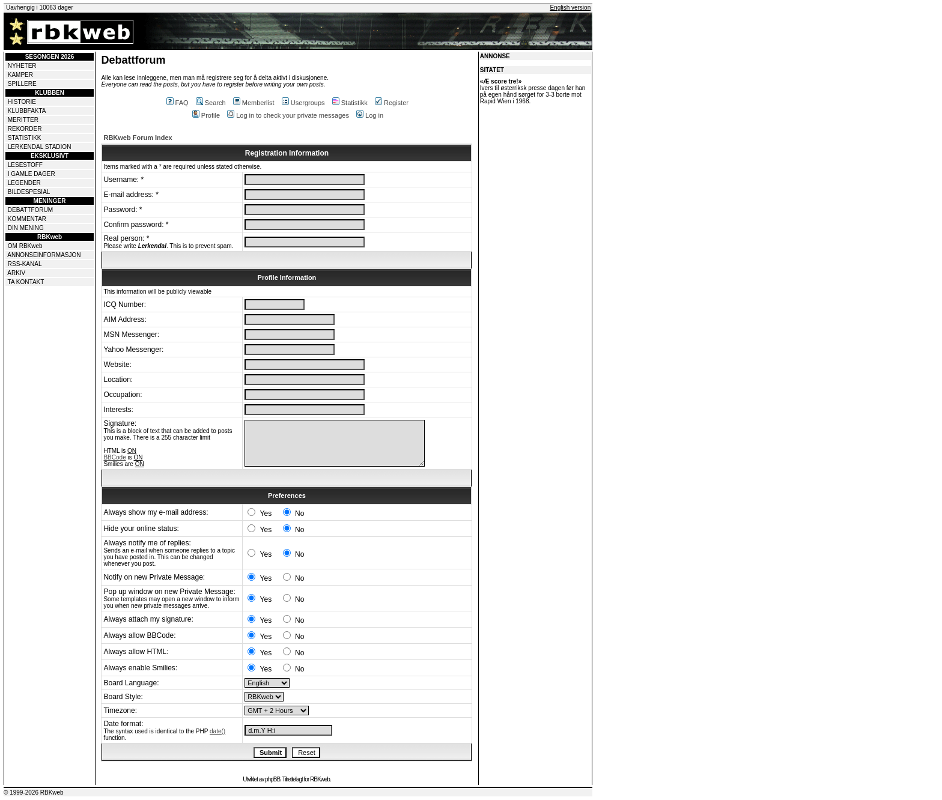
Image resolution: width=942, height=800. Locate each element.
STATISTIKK (24, 138)
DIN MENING (26, 228)
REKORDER (25, 129)
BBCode (114, 457)
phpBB (272, 779)
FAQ (177, 102)
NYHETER (22, 65)
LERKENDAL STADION (39, 147)
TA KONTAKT (26, 282)
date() (217, 731)
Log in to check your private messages (288, 115)
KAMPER (20, 74)
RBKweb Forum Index (137, 137)
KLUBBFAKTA (27, 111)
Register (392, 102)
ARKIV (16, 273)
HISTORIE (22, 101)
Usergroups (303, 102)
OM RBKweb (25, 246)
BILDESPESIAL (29, 192)
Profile (206, 115)
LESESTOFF (25, 165)
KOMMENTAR (27, 219)
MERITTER (23, 120)
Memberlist (254, 102)
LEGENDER (24, 183)
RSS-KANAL (25, 264)
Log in (369, 115)
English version (570, 7)
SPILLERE (22, 83)
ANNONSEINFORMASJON (44, 255)
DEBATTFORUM (30, 210)
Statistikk (350, 102)
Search (211, 102)
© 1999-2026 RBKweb (34, 792)
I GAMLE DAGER (31, 174)
